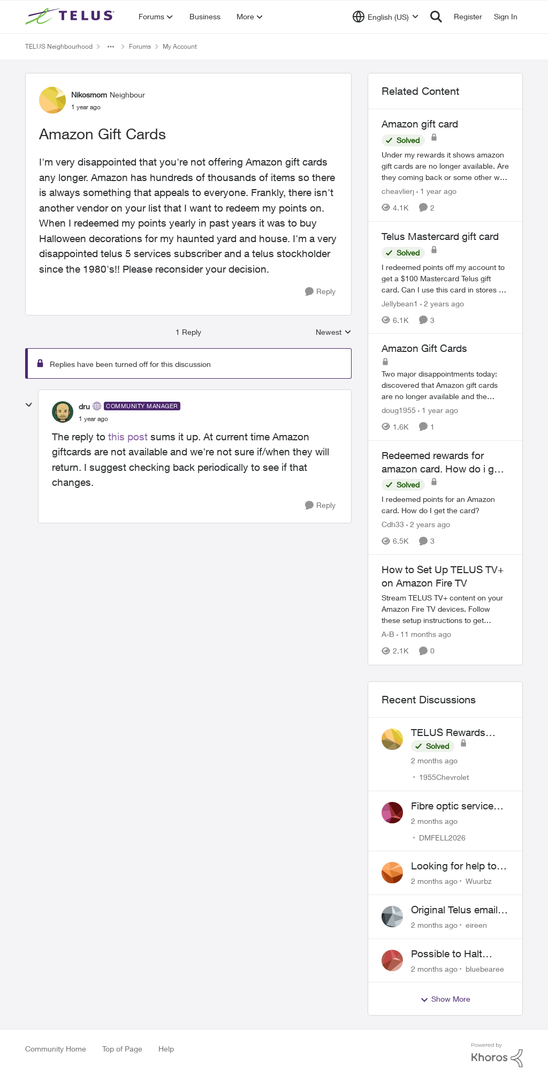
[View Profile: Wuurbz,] (392, 872)
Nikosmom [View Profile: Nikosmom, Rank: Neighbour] (89, 94)
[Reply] (320, 291)
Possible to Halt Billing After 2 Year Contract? (452, 954)
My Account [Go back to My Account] (180, 46)
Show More (445, 999)
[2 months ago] (434, 760)
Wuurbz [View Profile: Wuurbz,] (479, 880)
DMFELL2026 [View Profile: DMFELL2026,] (442, 837)
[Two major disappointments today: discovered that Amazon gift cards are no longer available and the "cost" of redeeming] (445, 385)
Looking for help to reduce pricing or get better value (457, 866)
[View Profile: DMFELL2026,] (392, 812)
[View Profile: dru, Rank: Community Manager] (62, 412)
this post (128, 436)
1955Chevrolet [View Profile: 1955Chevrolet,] (444, 777)
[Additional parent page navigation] (110, 46)
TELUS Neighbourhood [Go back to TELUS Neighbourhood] (59, 46)
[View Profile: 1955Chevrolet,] (392, 739)
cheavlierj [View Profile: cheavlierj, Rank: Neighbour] (398, 191)
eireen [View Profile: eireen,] (476, 924)
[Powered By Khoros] (497, 1055)
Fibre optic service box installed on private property (452, 806)
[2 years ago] (442, 303)
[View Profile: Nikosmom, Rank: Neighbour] (52, 100)
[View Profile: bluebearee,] (392, 960)
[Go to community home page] (71, 16)
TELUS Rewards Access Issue (448, 732)
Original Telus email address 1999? (454, 910)
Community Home (55, 1048)
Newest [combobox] (334, 332)
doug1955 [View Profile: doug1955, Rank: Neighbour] (399, 410)
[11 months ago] (424, 634)
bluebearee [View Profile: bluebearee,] (485, 968)
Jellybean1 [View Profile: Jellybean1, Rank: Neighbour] (400, 302)
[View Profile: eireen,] (392, 916)
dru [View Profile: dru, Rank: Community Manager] (84, 406)
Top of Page (122, 1048)
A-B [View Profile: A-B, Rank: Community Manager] (388, 634)
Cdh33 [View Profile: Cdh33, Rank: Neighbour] (393, 524)
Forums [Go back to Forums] (140, 46)
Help (166, 1048)
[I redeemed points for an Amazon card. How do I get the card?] (445, 504)
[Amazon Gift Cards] (93, 419)
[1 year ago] (436, 191)
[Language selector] (385, 16)
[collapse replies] (28, 405)
